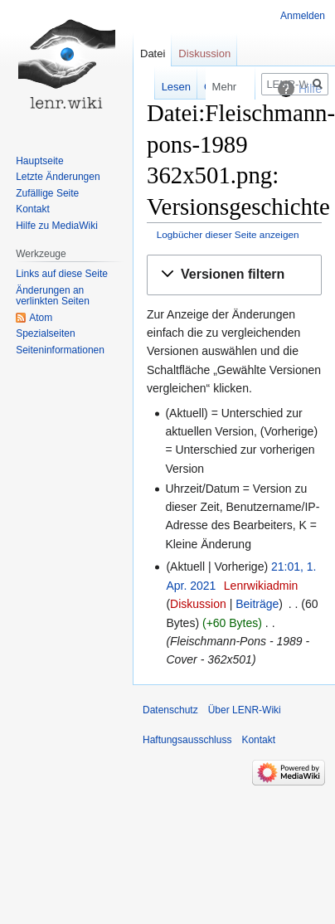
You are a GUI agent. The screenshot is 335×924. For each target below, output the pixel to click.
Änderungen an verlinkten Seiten (53, 296)
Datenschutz (170, 710)
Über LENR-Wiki (244, 710)
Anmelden (302, 16)
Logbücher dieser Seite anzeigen (228, 234)
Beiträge (257, 603)
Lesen (157, 86)
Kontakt (33, 209)
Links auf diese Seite (62, 274)
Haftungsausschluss (187, 740)
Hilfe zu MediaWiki (57, 225)
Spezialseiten (45, 333)
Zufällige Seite (47, 193)
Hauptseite (39, 161)
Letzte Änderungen (58, 176)
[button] (234, 275)
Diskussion (198, 603)
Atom (40, 317)
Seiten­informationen (60, 350)
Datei (152, 53)
